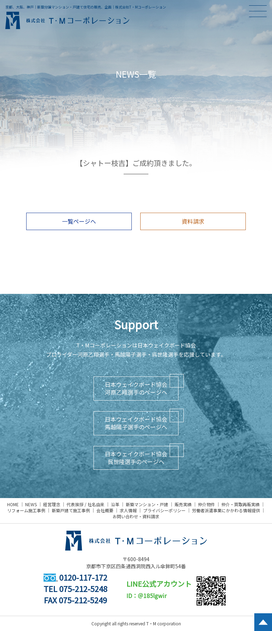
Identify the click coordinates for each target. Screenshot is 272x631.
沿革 (115, 504)
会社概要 (104, 510)
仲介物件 (206, 504)
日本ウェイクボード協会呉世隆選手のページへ (136, 457)
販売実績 (183, 504)
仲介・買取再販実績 (240, 504)
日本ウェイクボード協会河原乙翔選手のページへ (136, 388)
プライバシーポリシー (164, 510)
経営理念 (51, 504)
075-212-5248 (83, 588)
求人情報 (128, 510)
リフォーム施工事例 (26, 510)
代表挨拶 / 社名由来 (85, 504)
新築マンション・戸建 (147, 504)
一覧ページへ (79, 221)
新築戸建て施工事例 (71, 510)
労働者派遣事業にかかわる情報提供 (226, 510)
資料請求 (193, 221)
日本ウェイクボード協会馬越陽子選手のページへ (136, 423)
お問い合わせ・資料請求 (136, 516)
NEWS (31, 504)
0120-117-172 (75, 577)
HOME (13, 504)
